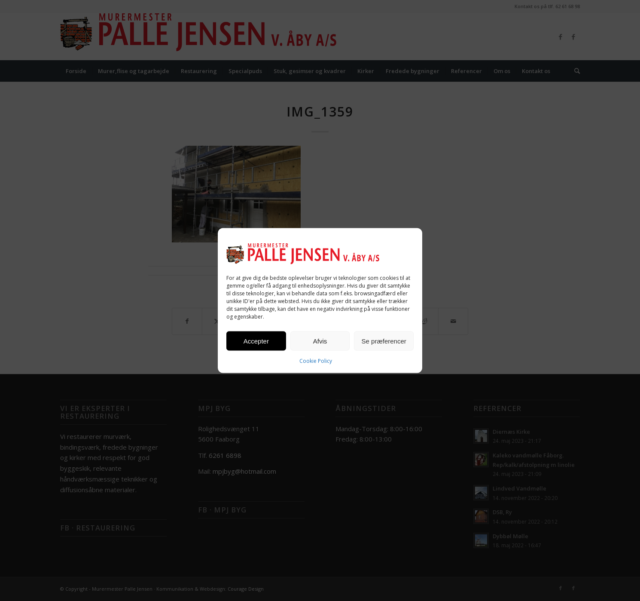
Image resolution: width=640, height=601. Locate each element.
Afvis (320, 340)
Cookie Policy (315, 361)
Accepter (256, 340)
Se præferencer (384, 340)
